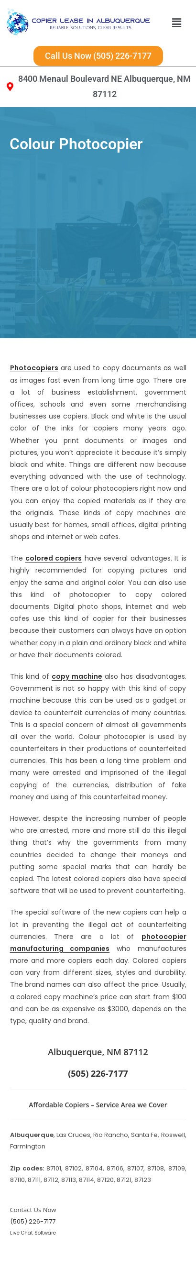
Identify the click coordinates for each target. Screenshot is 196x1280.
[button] (176, 23)
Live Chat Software (33, 1232)
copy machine (77, 676)
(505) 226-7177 (32, 1221)
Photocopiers (34, 368)
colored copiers (53, 558)
